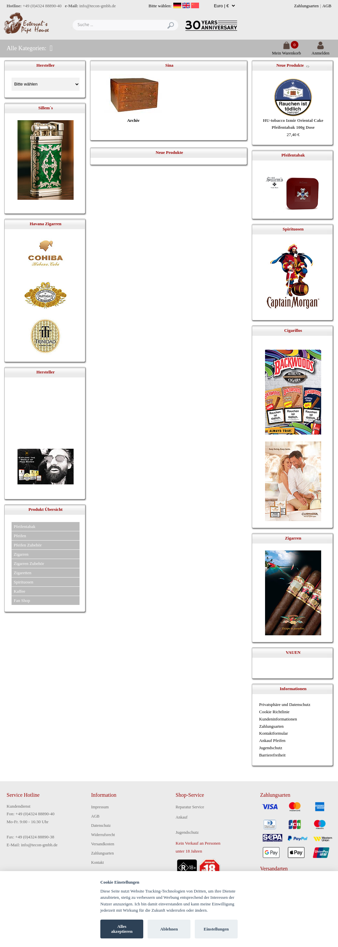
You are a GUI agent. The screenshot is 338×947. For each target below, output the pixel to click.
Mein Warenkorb (286, 50)
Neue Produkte (290, 65)
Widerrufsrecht (103, 834)
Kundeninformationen (278, 719)
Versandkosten (102, 844)
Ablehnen (169, 929)
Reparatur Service (190, 807)
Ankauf (181, 817)
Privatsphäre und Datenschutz (284, 704)
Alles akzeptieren (122, 929)
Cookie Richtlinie (274, 711)
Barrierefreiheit (272, 755)
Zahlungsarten (306, 5)
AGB (326, 5)
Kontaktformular (273, 733)
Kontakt (97, 862)
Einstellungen (216, 929)
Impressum (100, 807)
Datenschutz (101, 825)
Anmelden (320, 50)
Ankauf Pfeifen (272, 740)
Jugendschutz (270, 747)
